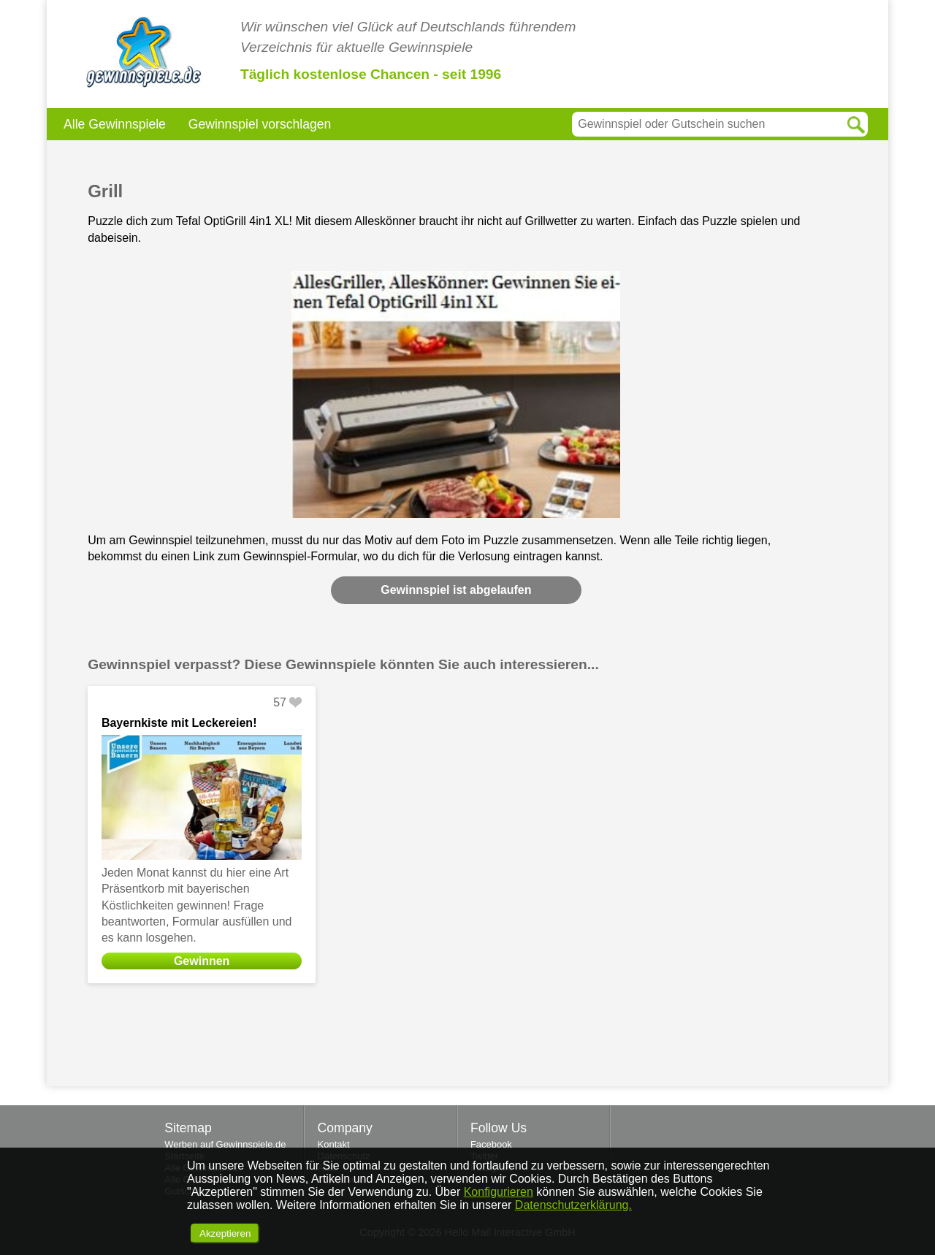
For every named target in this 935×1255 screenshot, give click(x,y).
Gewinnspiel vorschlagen (260, 124)
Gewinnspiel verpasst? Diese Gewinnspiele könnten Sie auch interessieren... (343, 664)
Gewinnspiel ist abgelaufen (456, 590)
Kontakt (334, 1144)
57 (279, 702)
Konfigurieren (498, 1192)
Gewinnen (201, 961)
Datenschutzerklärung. (573, 1205)
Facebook (491, 1144)
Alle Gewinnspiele (115, 124)
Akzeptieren (225, 1233)
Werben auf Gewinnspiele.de (225, 1144)
